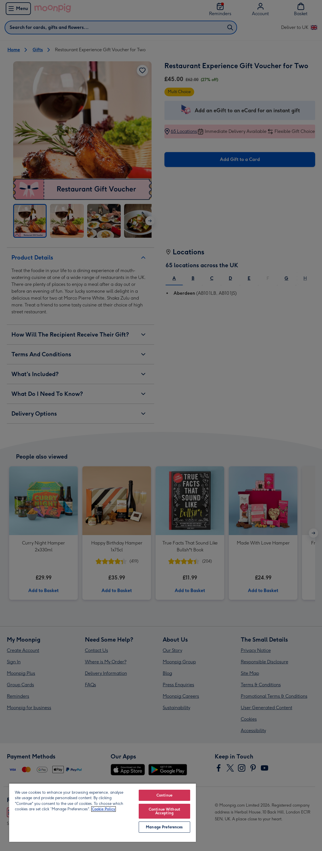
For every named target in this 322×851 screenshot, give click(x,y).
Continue (164, 795)
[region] (102, 812)
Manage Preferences (164, 827)
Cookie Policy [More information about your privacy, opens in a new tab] (103, 809)
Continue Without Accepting (164, 811)
